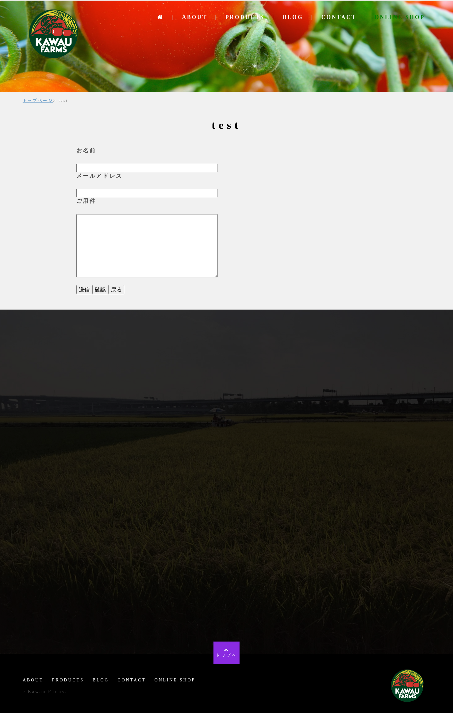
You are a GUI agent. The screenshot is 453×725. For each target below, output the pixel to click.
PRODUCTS (245, 17)
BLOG (293, 17)
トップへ (226, 664)
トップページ (38, 100)
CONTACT (338, 17)
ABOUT (194, 17)
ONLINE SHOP (399, 17)
